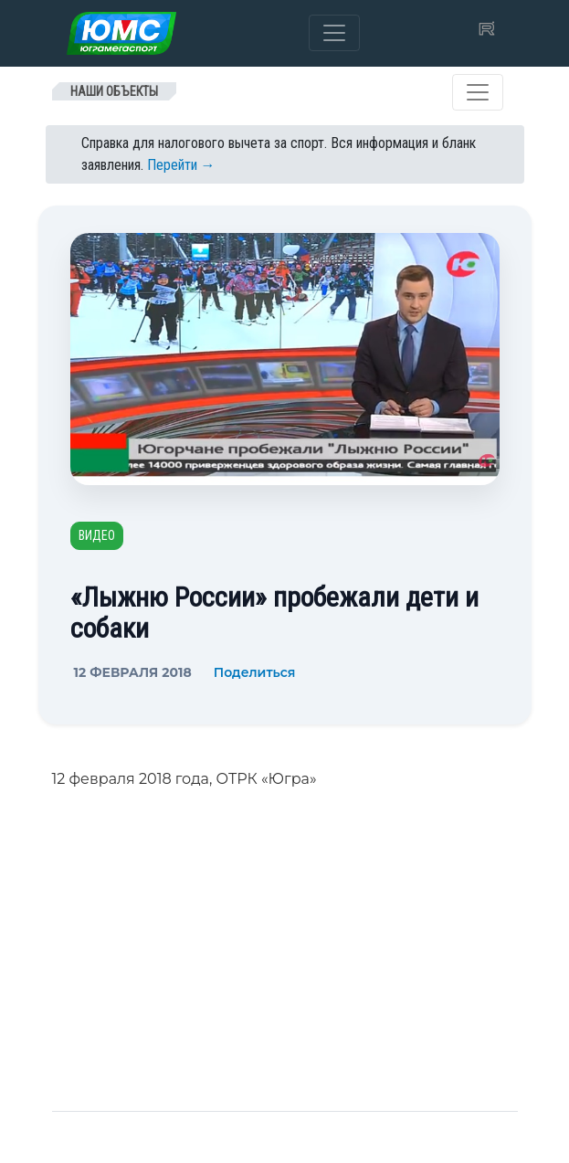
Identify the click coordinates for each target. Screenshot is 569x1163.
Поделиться (255, 672)
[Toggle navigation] (334, 33)
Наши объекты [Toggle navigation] (114, 91)
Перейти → (181, 165)
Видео (97, 535)
